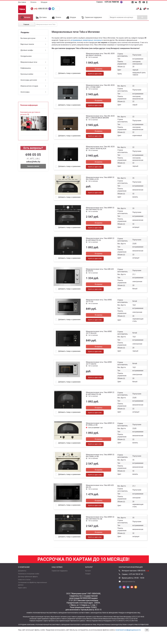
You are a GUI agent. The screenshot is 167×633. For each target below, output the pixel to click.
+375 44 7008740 (111, 2)
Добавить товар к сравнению (69, 73)
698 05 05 (43, 8)
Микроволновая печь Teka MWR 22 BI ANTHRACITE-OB (100, 393)
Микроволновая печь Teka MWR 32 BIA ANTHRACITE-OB (100, 518)
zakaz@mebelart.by (128, 581)
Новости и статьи (24, 579)
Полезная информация (29, 105)
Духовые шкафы (33, 50)
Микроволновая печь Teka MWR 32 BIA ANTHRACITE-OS (100, 209)
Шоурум (44, 2)
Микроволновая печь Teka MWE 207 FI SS (99, 301)
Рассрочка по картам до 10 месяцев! (83, 559)
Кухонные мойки (33, 74)
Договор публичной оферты (28, 576)
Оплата (33, 2)
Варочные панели (33, 44)
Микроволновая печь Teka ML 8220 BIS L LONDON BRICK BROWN (100, 117)
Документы (22, 571)
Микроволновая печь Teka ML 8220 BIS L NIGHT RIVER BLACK (100, 148)
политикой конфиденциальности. (128, 630)
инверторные (88, 40)
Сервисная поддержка (91, 17)
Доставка (22, 2)
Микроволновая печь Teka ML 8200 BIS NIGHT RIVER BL (100, 54)
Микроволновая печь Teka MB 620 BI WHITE (100, 270)
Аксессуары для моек (33, 80)
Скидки (87, 574)
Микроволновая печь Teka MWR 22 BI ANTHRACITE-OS (100, 239)
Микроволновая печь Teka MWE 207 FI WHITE (99, 363)
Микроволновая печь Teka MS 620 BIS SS (100, 486)
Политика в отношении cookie (28, 574)
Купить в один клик (95, 74)
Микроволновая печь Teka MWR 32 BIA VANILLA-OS (100, 178)
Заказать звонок (33, 166)
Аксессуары (33, 92)
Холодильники (26, 56)
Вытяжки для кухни (33, 38)
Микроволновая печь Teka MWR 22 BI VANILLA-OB (100, 424)
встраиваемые (76, 40)
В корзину (98, 69)
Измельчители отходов (33, 86)
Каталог (25, 17)
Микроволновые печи (33, 62)
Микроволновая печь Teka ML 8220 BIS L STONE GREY (100, 86)
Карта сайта (22, 588)
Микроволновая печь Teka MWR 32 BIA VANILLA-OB (100, 456)
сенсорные (98, 40)
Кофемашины (33, 68)
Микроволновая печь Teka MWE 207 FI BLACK (99, 332)
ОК (147, 630)
